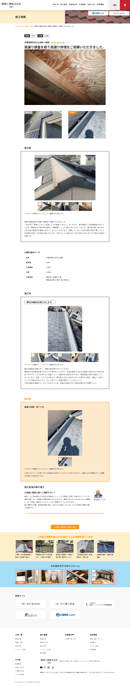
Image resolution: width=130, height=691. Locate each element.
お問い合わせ (19, 668)
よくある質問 (19, 675)
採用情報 (93, 650)
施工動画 (43, 653)
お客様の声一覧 (70, 639)
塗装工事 (18, 646)
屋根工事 (18, 639)
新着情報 (101, 4)
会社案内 (93, 643)
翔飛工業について (96, 639)
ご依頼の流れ (19, 672)
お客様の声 (73, 4)
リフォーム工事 (20, 650)
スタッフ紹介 (94, 646)
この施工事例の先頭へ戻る (65, 527)
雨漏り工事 (19, 643)
